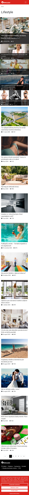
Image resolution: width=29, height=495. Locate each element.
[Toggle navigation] (25, 2)
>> (24, 456)
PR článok (3, 466)
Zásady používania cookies (9, 468)
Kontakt (24, 466)
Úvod (2, 6)
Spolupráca (17, 466)
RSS (19, 468)
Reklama (10, 466)
